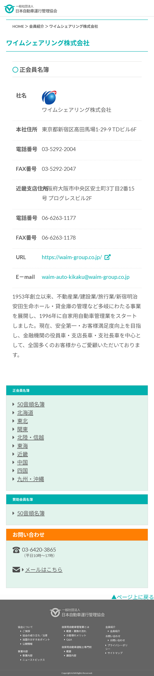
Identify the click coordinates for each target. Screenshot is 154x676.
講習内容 (71, 655)
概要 (68, 651)
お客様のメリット (76, 635)
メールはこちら (44, 569)
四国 (22, 470)
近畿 (22, 454)
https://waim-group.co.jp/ (72, 257)
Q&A (69, 639)
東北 (22, 421)
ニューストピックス (34, 659)
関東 (22, 429)
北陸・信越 (30, 437)
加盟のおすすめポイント (36, 639)
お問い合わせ (117, 640)
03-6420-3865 (39, 552)
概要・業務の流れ (76, 631)
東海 (22, 445)
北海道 (25, 412)
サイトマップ (115, 652)
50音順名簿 (31, 404)
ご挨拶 (26, 631)
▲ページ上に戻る (132, 597)
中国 (22, 462)
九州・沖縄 (30, 479)
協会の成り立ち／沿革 (35, 635)
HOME (18, 26)
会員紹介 (36, 26)
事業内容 (28, 655)
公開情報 (28, 643)
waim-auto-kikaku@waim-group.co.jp (86, 276)
